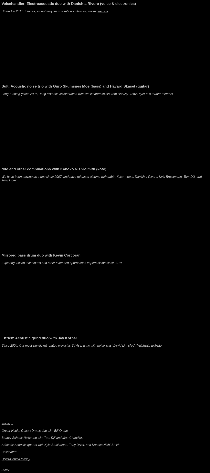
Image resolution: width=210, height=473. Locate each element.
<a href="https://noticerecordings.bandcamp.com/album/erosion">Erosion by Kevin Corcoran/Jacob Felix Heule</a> (149, 292)
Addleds (7, 445)
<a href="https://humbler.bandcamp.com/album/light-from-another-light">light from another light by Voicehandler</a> (149, 41)
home (5, 469)
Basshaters (9, 452)
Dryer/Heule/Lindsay (16, 459)
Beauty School (12, 437)
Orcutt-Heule (10, 430)
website (103, 11)
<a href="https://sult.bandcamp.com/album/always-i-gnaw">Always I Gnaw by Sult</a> (149, 123)
